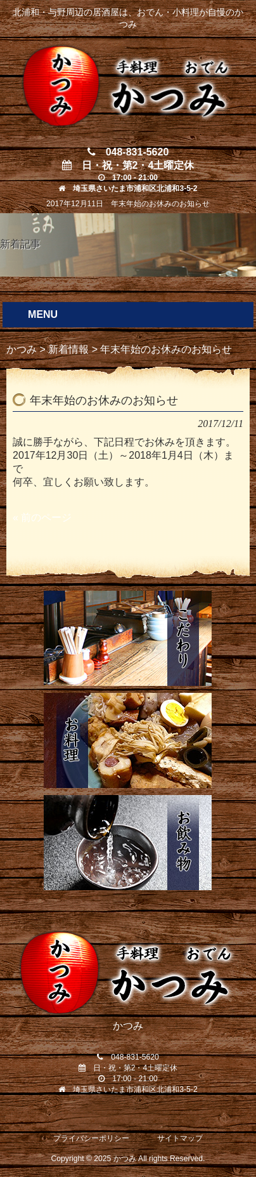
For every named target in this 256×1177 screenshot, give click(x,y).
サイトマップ (180, 1138)
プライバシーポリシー (91, 1138)
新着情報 (68, 349)
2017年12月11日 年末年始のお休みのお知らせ (128, 203)
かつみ (21, 349)
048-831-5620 (128, 152)
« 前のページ (42, 517)
